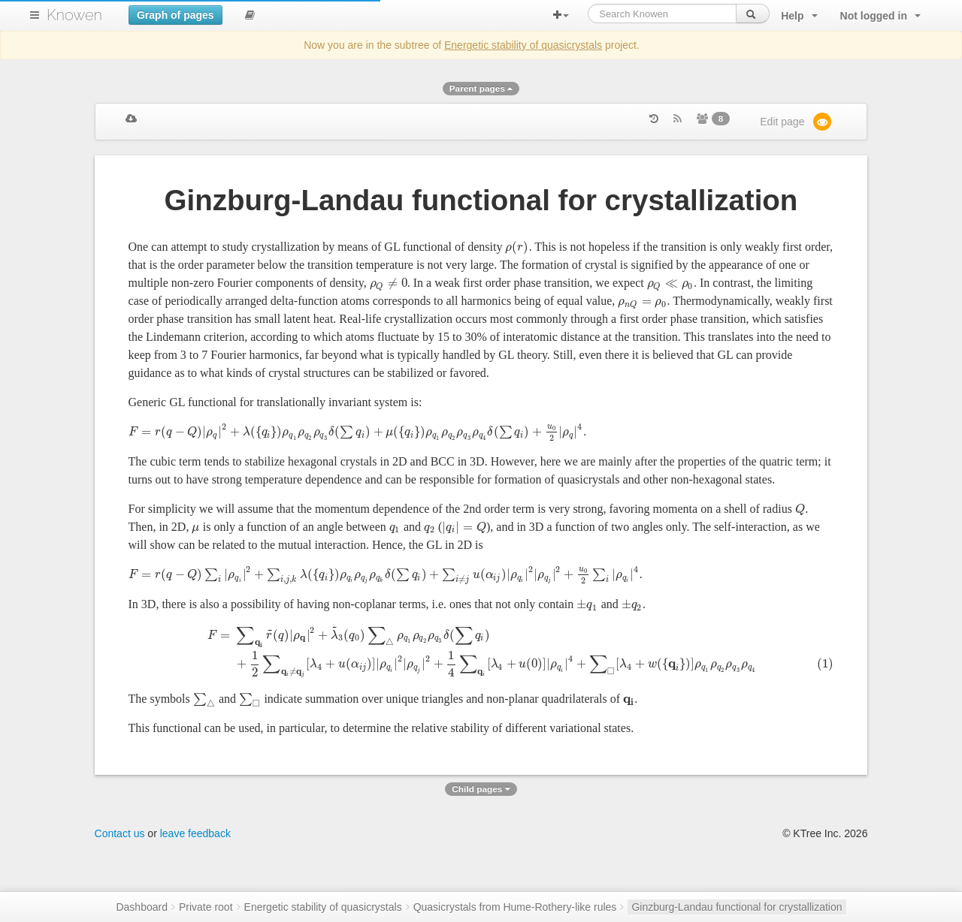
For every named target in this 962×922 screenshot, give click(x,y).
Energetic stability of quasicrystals (523, 45)
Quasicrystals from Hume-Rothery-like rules (515, 907)
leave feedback (195, 877)
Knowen (74, 15)
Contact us (120, 877)
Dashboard (142, 907)
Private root (206, 907)
